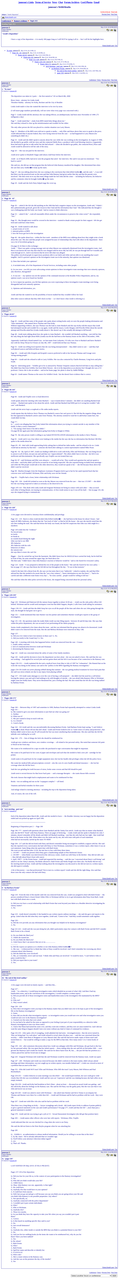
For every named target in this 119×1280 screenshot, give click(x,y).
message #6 (13, 700)
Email (96, 2)
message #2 (13, 316)
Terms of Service (43, 2)
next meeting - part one (54, 66)
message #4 (13, 509)
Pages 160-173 (45, 64)
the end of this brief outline (67, 71)
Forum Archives (71, 2)
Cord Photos (87, 2)
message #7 (13, 811)
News (54, 2)
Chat (60, 2)
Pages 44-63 (22, 55)
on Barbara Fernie (58, 68)
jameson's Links (26, 2)
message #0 (13, 91)
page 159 (60, 73)
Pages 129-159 (40, 62)
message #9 (13, 980)
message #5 (13, 597)
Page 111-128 (34, 59)
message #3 (13, 391)
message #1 (13, 200)
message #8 (13, 889)
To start (9, 50)
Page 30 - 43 (16, 53)
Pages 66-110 (28, 57)
